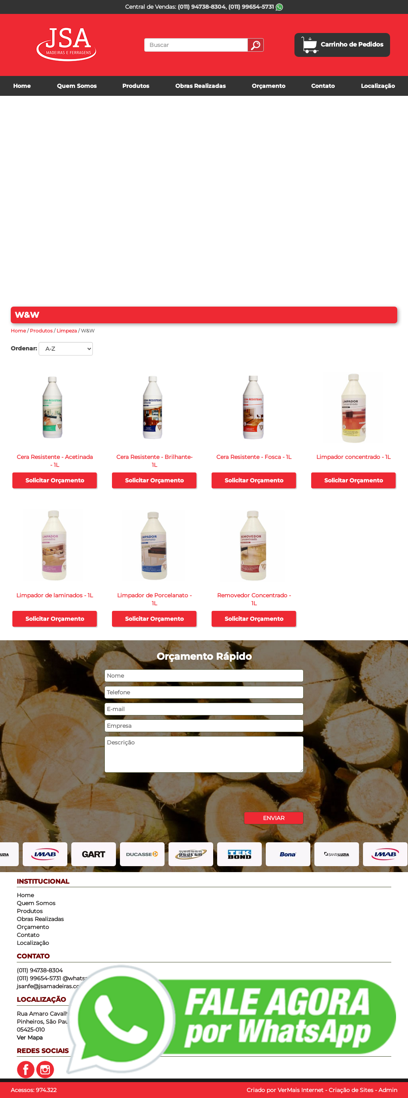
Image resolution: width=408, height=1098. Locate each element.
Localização (378, 85)
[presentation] (165, 792)
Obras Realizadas (200, 85)
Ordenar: (24, 348)
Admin (388, 1090)
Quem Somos (76, 85)
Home (22, 85)
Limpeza (67, 331)
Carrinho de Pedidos (342, 45)
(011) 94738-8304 (202, 6)
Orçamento (268, 85)
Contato (323, 85)
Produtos (135, 85)
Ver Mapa (30, 1037)
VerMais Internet (301, 1090)
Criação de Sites (351, 1090)
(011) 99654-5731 (255, 6)
